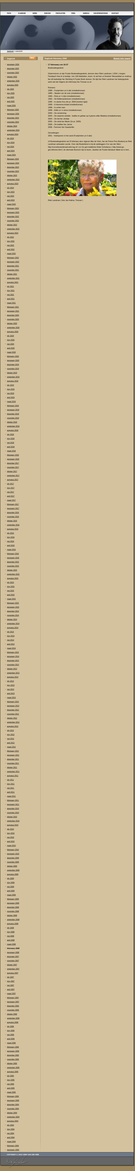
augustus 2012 (12, 726)
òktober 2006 (12, 1014)
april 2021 (11, 299)
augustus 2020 (12, 332)
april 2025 (11, 101)
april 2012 (11, 743)
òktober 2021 (12, 274)
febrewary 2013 (13, 702)
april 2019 (11, 397)
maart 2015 (11, 599)
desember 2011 (13, 759)
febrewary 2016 (13, 554)
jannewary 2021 (13, 311)
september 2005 (13, 1068)
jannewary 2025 (13, 114)
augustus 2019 (12, 381)
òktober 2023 (12, 175)
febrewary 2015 (13, 603)
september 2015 (13, 574)
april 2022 (11, 249)
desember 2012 (13, 710)
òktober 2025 (12, 77)
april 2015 (11, 595)
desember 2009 (13, 858)
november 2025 (13, 73)
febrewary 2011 (13, 800)
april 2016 (11, 545)
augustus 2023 (12, 184)
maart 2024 (11, 155)
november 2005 (13, 1059)
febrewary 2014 (13, 652)
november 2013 (13, 665)
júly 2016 (10, 533)
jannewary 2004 (13, 1150)
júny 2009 (10, 883)
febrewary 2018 (13, 455)
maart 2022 (11, 254)
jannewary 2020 (13, 360)
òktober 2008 (12, 915)
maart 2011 (11, 796)
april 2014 (11, 644)
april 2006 (11, 1039)
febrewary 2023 (13, 208)
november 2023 (13, 171)
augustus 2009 (12, 874)
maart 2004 (11, 1142)
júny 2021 (10, 291)
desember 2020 (13, 315)
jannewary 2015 (13, 607)
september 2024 (13, 130)
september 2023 (13, 180)
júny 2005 (10, 1080)
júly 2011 (10, 780)
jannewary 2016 (13, 558)
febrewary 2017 (13, 504)
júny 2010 (10, 833)
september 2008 (13, 920)
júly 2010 (10, 829)
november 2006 (13, 1010)
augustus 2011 (12, 776)
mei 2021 (10, 295)
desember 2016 (13, 513)
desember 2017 (13, 463)
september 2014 (13, 624)
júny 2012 (10, 735)
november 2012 (13, 714)
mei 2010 (10, 837)
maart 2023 (11, 204)
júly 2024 (10, 138)
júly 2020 (10, 336)
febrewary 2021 (13, 307)
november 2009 (13, 862)
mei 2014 (10, 640)
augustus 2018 (12, 430)
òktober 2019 (12, 373)
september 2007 (13, 969)
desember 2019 (13, 365)
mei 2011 (10, 788)
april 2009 (11, 891)
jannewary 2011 (13, 804)
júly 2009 (10, 878)
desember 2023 (13, 167)
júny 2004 (10, 1129)
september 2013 (13, 673)
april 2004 (11, 1137)
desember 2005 (13, 1055)
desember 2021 (13, 266)
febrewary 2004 (13, 1146)
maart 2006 (11, 1043)
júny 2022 (10, 241)
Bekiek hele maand (122, 58)
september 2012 (13, 722)
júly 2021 (10, 286)
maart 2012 (11, 747)
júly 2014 (10, 632)
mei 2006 (10, 1035)
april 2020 (11, 348)
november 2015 (13, 566)
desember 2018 (13, 414)
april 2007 (11, 989)
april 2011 (11, 792)
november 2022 (13, 221)
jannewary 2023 (13, 212)
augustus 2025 (12, 85)
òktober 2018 (12, 422)
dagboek (10, 51)
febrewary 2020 (13, 356)
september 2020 (13, 328)
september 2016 (13, 525)
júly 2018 (10, 434)
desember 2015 (13, 562)
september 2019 (13, 377)
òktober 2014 (12, 619)
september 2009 (13, 870)
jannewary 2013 (13, 706)
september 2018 (13, 426)
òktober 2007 (12, 965)
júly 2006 (10, 1026)
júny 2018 (10, 439)
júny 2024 (10, 143)
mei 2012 (10, 739)
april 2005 (11, 1088)
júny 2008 (10, 932)
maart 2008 (11, 944)
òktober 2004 (12, 1113)
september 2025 (13, 81)
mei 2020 (10, 344)
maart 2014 (11, 648)
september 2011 (13, 772)
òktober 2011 (12, 767)
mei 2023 (10, 196)
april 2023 (11, 200)
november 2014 (13, 615)
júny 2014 (10, 636)
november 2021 (13, 270)
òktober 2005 (12, 1063)
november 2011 (13, 763)
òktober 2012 (12, 718)
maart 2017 (11, 500)
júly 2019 (10, 385)
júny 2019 (10, 389)
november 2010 (13, 813)
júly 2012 (10, 730)
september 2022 (13, 229)
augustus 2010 (12, 825)
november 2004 (13, 1109)
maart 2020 (11, 352)
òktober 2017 (12, 471)
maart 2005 (11, 1092)
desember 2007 (13, 957)
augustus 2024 (12, 134)
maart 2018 (11, 451)
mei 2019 (10, 393)
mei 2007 (10, 985)
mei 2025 (10, 97)
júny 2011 (10, 784)
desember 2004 (13, 1105)
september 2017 (13, 476)
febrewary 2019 (13, 406)
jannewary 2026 (13, 64)
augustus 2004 (12, 1121)
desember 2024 (13, 118)
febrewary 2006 (13, 1047)
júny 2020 (10, 340)
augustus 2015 (12, 578)
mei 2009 (10, 887)
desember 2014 (13, 611)
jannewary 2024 (13, 163)
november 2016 (13, 517)
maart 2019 (11, 402)
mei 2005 (10, 1084)
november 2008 (13, 911)
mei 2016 (10, 541)
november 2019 (13, 369)
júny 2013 (10, 685)
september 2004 (13, 1117)
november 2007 (13, 961)
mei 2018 (10, 443)
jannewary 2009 (13, 903)
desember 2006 (13, 1006)
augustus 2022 (12, 233)
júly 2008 (10, 928)
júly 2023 (10, 188)
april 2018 (11, 447)
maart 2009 (11, 895)
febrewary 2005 (13, 1096)
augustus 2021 (12, 282)
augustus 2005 (12, 1072)
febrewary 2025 (13, 110)
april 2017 (11, 496)
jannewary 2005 (13, 1100)
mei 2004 (10, 1133)
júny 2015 (10, 587)
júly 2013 (10, 681)
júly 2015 (10, 582)
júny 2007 (10, 981)
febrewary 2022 (13, 258)
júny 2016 (10, 537)
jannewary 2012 (13, 755)
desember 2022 (13, 217)
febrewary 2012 (13, 751)
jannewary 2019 (13, 410)
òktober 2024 (12, 126)
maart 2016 (11, 550)
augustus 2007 (12, 973)
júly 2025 (10, 89)
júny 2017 (10, 488)
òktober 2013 (12, 669)
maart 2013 (11, 698)
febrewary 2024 (13, 159)
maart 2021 (11, 303)
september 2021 (13, 278)
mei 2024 (10, 147)
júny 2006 (10, 1031)
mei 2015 (10, 591)
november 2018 (13, 418)
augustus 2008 (12, 924)
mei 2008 (10, 936)
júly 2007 (10, 977)
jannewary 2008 (13, 952)
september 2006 (13, 1018)
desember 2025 (13, 69)
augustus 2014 (12, 628)
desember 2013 (13, 661)
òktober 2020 (12, 323)
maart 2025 (11, 106)
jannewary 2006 (13, 1051)
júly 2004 (10, 1125)
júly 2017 (10, 484)
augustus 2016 (12, 529)
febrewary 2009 (13, 899)
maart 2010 (11, 846)
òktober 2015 (12, 570)
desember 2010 (13, 809)
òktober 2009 (12, 866)
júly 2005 (10, 1076)
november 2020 (13, 319)
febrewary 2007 (13, 998)
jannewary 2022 (13, 262)
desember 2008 (13, 907)
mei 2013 (10, 689)
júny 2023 (10, 192)
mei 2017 (10, 492)
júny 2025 (10, 93)
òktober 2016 (12, 521)
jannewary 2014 (13, 656)
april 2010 (11, 841)
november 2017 (13, 467)
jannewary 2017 (13, 508)
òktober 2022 (12, 225)
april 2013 (11, 693)
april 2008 (11, 940)
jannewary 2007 (13, 1002)
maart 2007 (11, 994)
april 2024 (11, 151)
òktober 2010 (12, 817)
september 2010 (13, 821)
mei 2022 (10, 245)
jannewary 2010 (13, 854)
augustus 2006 (12, 1022)
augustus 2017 (12, 480)
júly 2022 (10, 237)
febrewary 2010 (13, 850)
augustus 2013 (12, 677)
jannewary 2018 (13, 459)
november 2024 (13, 122)
